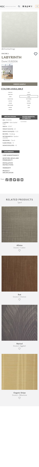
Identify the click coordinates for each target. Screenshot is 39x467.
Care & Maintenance (11, 312)
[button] (35, 54)
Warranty (7, 324)
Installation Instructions (8, 320)
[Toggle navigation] (37, 6)
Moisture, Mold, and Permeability (11, 315)
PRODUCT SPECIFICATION (8, 328)
